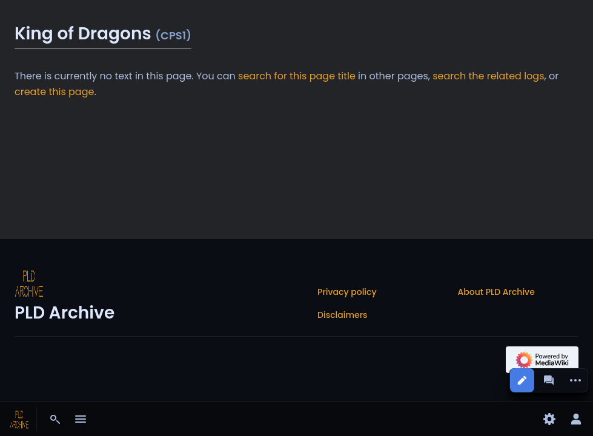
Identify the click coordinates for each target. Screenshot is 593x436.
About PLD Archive (496, 292)
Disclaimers (342, 315)
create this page (54, 92)
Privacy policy (347, 292)
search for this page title (297, 76)
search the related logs (488, 76)
